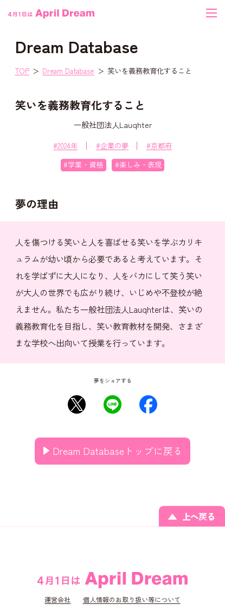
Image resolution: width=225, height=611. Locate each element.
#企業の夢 (112, 145)
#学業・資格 (83, 164)
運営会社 (57, 599)
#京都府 (159, 145)
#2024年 (65, 145)
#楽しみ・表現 (138, 164)
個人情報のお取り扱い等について (132, 599)
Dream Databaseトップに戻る (118, 450)
